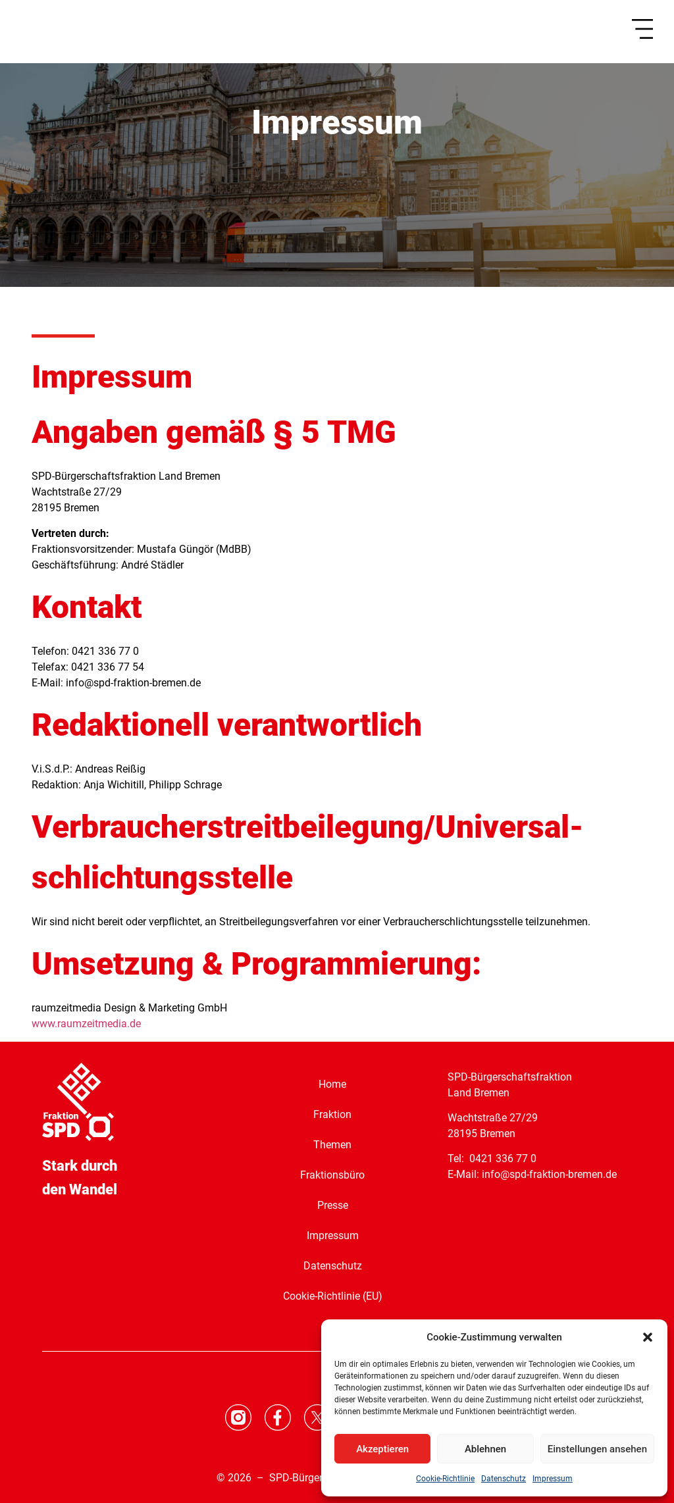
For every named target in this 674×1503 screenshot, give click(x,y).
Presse (332, 1205)
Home (332, 1084)
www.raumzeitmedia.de (86, 1023)
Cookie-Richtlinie (445, 1478)
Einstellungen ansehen (597, 1449)
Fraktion (332, 1114)
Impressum (552, 1478)
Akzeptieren (382, 1449)
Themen (332, 1144)
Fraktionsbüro (332, 1175)
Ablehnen (485, 1449)
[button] (647, 1337)
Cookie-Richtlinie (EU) (332, 1296)
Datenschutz (503, 1478)
